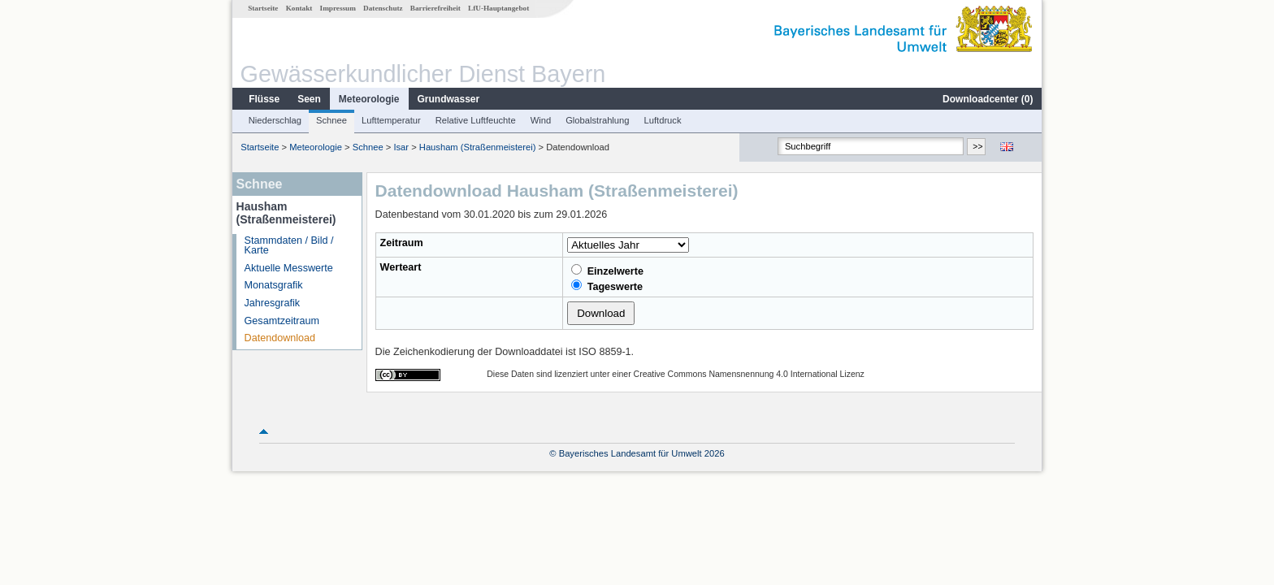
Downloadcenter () (987, 99)
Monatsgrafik (274, 285)
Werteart (401, 267)
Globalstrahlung (597, 120)
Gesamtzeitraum (282, 321)
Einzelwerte (607, 270)
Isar (401, 147)
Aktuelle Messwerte (289, 268)
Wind (541, 120)
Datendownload (280, 338)
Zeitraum (401, 243)
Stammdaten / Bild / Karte (289, 246)
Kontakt (299, 8)
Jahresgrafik (273, 303)
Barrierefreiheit (435, 8)
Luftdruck (663, 120)
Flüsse (264, 99)
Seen (309, 99)
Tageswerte (607, 286)
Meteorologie (369, 99)
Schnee (331, 120)
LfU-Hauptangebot (498, 8)
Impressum (338, 8)
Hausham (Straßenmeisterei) (477, 147)
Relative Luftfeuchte (476, 120)
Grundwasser (449, 99)
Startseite (263, 8)
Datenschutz (383, 8)
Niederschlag (275, 120)
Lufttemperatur (391, 120)
